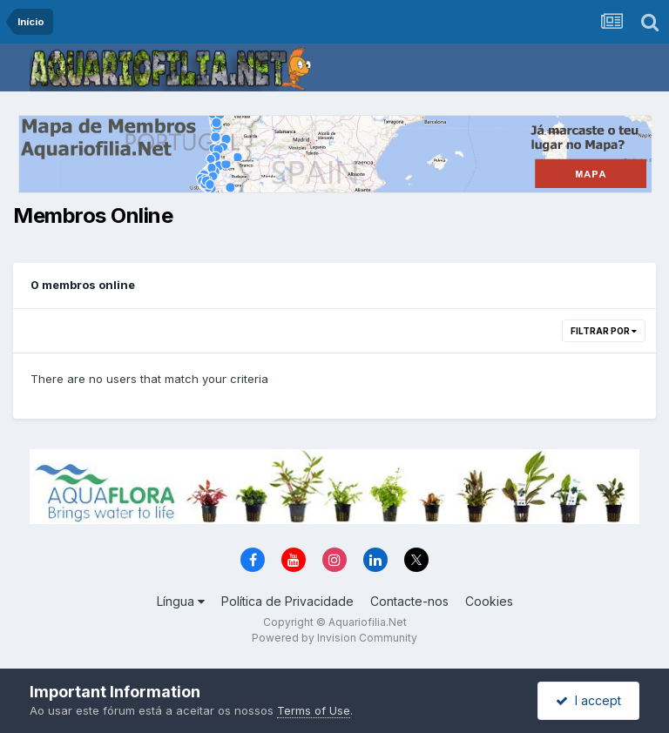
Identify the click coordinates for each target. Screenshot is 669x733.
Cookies (489, 601)
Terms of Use (313, 710)
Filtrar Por (604, 331)
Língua (181, 601)
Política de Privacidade (287, 601)
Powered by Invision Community (334, 637)
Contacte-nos (409, 601)
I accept (588, 700)
